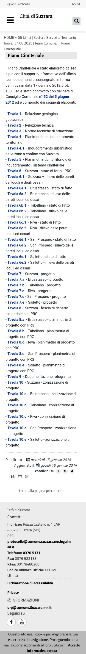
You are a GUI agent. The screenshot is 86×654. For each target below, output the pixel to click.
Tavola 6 (14, 171)
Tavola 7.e (15, 302)
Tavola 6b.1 (16, 205)
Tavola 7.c (15, 291)
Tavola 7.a (15, 279)
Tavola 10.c (16, 416)
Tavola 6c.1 (16, 222)
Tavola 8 (14, 308)
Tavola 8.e (15, 365)
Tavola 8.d (15, 354)
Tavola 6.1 (15, 177)
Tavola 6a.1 (16, 188)
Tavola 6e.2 (16, 262)
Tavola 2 (14, 125)
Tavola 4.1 (15, 148)
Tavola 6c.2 (16, 228)
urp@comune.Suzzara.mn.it (29, 607)
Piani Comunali (46, 43)
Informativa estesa (42, 650)
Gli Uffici (24, 37)
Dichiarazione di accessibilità (30, 583)
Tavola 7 (14, 274)
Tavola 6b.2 (16, 211)
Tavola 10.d (16, 428)
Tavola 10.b (16, 405)
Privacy (13, 592)
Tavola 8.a (15, 319)
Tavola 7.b (15, 285)
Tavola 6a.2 (16, 194)
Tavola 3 (14, 131)
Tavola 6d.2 (16, 245)
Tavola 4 (14, 137)
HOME (9, 37)
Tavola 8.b (15, 331)
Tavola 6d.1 (16, 239)
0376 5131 (31, 552)
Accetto (74, 645)
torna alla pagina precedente (41, 490)
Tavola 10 (15, 382)
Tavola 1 (14, 114)
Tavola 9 (14, 376)
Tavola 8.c (15, 342)
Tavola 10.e (16, 439)
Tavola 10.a (16, 394)
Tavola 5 (14, 159)
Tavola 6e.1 (16, 257)
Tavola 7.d (16, 296)
